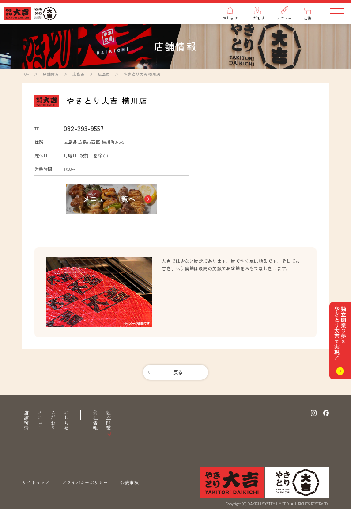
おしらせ (66, 420)
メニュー (40, 420)
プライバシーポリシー (85, 482)
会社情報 (95, 420)
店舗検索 (26, 420)
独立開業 (108, 420)
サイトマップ (36, 482)
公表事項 (129, 482)
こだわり (53, 420)
